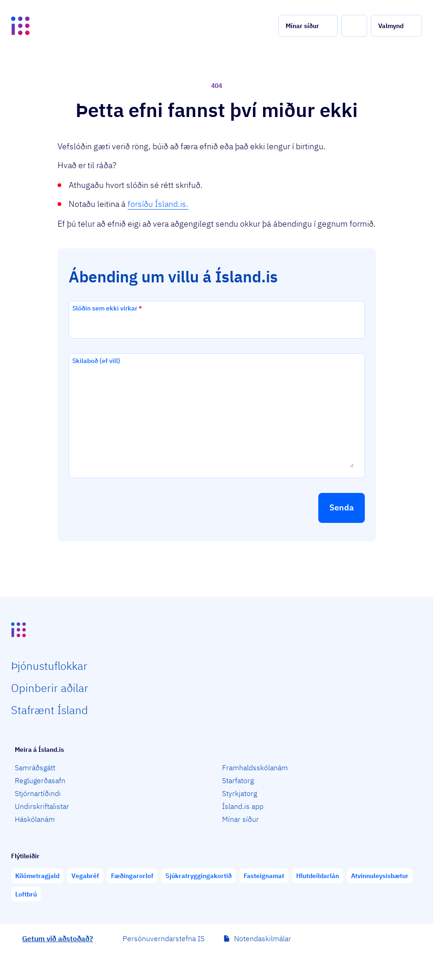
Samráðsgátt (35, 767)
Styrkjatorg (239, 793)
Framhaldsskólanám (255, 767)
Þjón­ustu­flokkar (49, 665)
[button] (308, 26)
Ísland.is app (242, 806)
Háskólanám (35, 819)
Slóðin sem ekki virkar (107, 308)
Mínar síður (240, 819)
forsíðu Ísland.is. (158, 204)
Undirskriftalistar (42, 806)
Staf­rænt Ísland (49, 710)
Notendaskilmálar (262, 938)
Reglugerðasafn (40, 780)
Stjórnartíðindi (38, 793)
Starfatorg (238, 780)
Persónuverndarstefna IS (164, 938)
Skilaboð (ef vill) (96, 360)
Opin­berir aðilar (49, 687)
